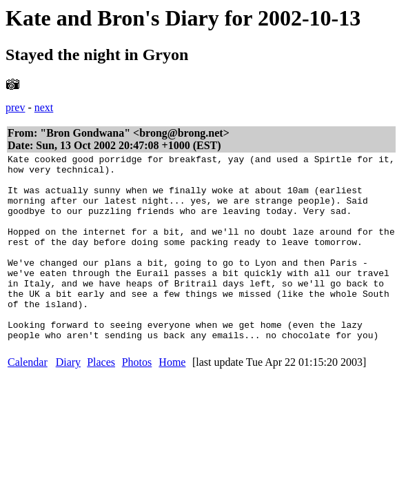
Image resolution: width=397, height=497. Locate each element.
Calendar (28, 399)
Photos (137, 399)
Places (101, 399)
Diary (68, 399)
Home (172, 399)
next (44, 107)
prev (15, 107)
